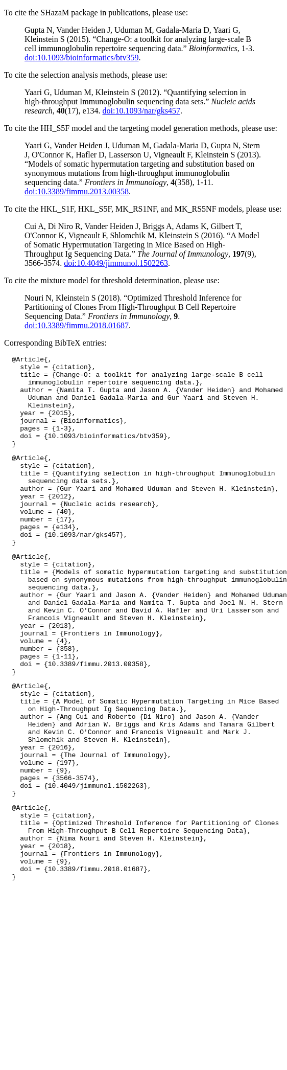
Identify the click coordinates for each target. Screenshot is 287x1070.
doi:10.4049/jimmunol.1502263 (116, 263)
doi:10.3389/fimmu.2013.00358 (77, 191)
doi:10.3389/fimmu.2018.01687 (77, 325)
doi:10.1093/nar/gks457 (141, 110)
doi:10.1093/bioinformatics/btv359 (82, 57)
